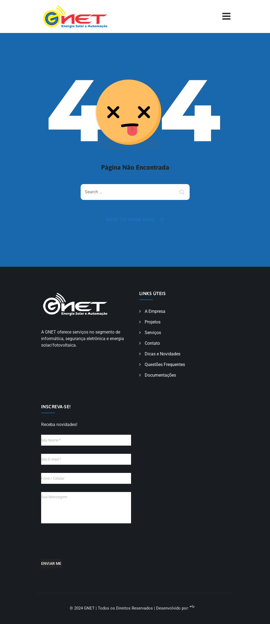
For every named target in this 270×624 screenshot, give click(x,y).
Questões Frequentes (165, 364)
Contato (152, 343)
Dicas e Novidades (162, 353)
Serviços (153, 332)
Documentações (160, 375)
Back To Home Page (130, 219)
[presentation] (82, 545)
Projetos (152, 322)
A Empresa (155, 311)
